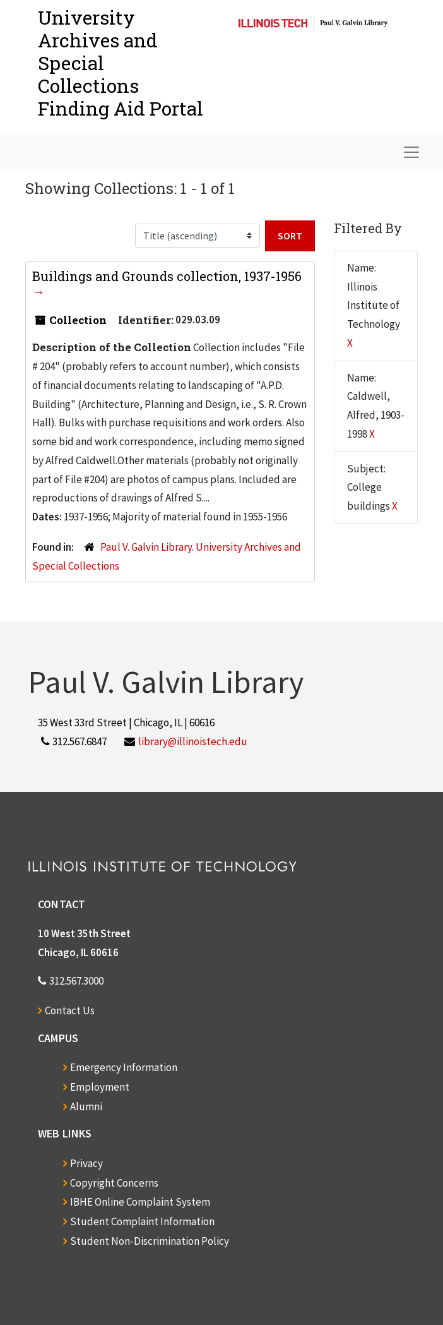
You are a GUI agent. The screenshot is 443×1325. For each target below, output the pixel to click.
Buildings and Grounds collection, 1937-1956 (167, 276)
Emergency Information (123, 1067)
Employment (99, 1087)
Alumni (86, 1106)
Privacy (86, 1163)
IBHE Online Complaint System (140, 1202)
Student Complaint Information (142, 1221)
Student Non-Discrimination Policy (149, 1241)
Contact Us (70, 1010)
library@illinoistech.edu (192, 741)
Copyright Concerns (114, 1183)
